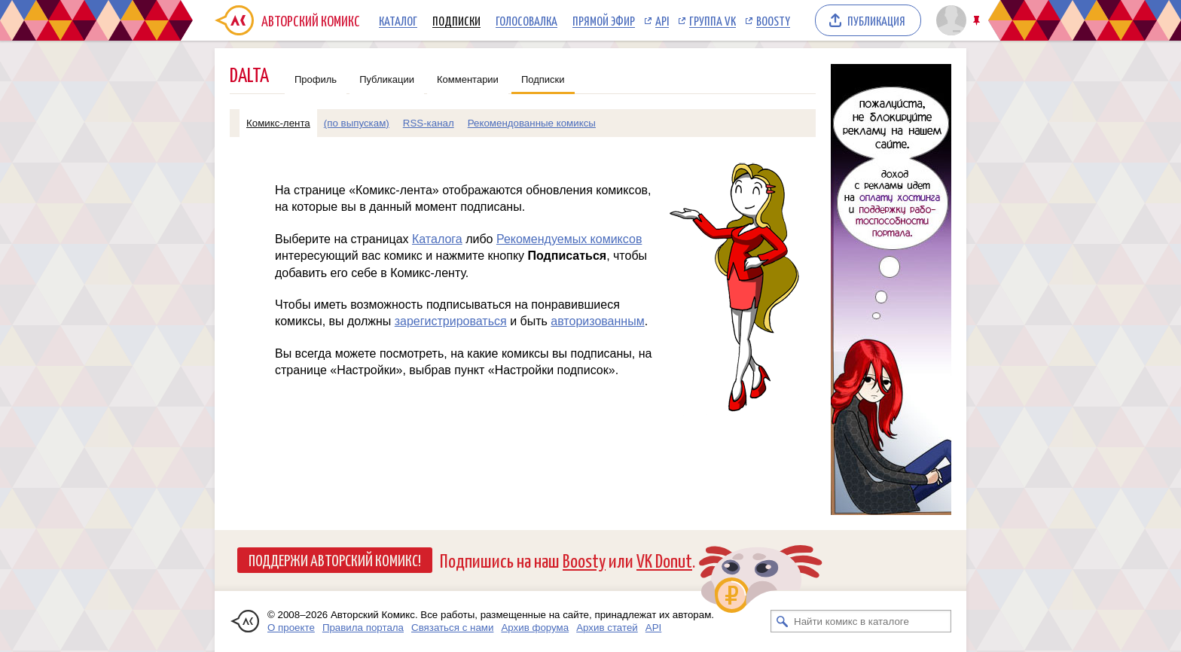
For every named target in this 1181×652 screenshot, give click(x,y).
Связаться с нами (452, 627)
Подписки (456, 20)
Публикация (876, 20)
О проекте (291, 627)
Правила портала (363, 627)
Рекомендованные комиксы (532, 123)
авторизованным (597, 321)
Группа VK (712, 20)
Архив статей (607, 627)
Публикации (386, 79)
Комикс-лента (278, 123)
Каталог (398, 20)
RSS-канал (428, 123)
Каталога (437, 239)
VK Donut (664, 559)
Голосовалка (526, 20)
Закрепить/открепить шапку (978, 21)
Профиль (315, 79)
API (662, 20)
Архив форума (535, 627)
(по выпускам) (356, 123)
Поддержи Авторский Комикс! (335, 559)
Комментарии (468, 79)
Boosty (773, 20)
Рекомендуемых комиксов (569, 239)
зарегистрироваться (451, 321)
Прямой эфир (603, 20)
